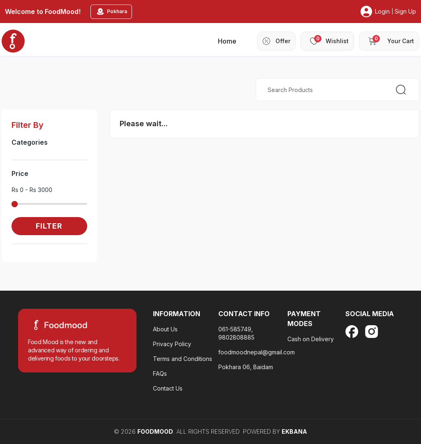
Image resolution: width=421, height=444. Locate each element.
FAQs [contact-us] (160, 373)
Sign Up (405, 11)
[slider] (15, 204)
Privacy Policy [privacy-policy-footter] (172, 343)
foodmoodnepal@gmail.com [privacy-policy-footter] (256, 352)
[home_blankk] (13, 41)
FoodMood (155, 431)
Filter (49, 226)
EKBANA (294, 431)
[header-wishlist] (327, 41)
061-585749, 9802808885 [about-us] (236, 333)
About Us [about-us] (165, 329)
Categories (30, 142)
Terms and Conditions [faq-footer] (182, 358)
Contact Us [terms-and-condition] (168, 388)
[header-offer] (276, 41)
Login (382, 11)
